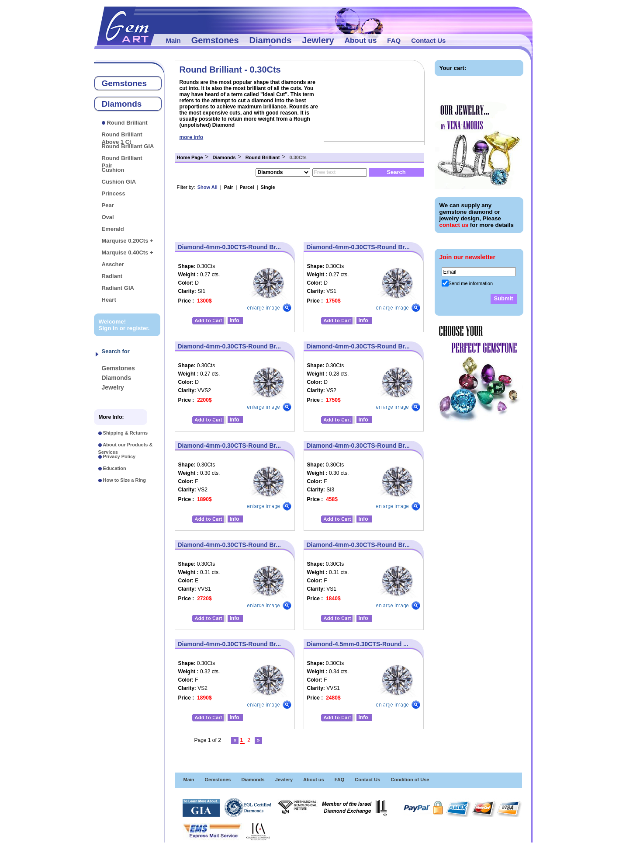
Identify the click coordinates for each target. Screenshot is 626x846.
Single (268, 187)
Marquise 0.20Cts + (127, 240)
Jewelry (113, 387)
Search (396, 172)
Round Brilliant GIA (128, 146)
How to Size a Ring (124, 480)
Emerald (113, 229)
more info (192, 137)
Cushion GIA (119, 181)
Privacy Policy (119, 456)
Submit (503, 298)
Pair (228, 187)
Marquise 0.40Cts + (127, 252)
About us (361, 40)
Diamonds (270, 40)
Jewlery (318, 40)
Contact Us (428, 40)
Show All (207, 187)
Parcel (247, 187)
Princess (113, 193)
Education (114, 468)
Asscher (113, 264)
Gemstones (215, 40)
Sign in (108, 328)
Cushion (113, 170)
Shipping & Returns (125, 432)
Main (173, 40)
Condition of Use (410, 779)
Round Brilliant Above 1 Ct (122, 138)
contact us (454, 225)
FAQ (394, 40)
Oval (108, 217)
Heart (109, 299)
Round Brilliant (127, 122)
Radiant (112, 276)
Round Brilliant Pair (122, 162)
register (137, 328)
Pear (108, 205)
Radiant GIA (118, 288)
